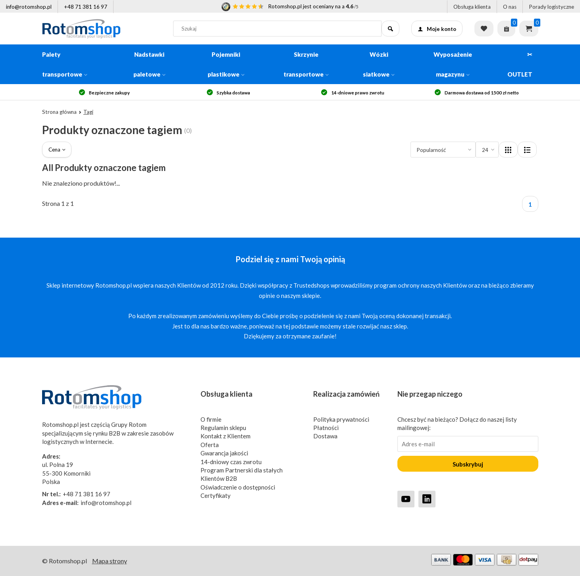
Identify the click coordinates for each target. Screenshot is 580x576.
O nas (509, 7)
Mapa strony (109, 560)
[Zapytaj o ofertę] (506, 28)
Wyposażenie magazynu (453, 64)
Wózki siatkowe (379, 64)
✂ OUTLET (519, 64)
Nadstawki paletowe (149, 64)
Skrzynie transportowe (306, 64)
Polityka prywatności (341, 419)
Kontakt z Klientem (225, 436)
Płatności (326, 427)
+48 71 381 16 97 (85, 7)
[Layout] (508, 149)
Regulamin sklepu (223, 427)
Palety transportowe (64, 64)
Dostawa (325, 436)
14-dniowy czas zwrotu (231, 461)
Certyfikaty (215, 495)
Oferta (209, 444)
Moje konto (437, 29)
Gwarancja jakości (224, 453)
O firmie (211, 419)
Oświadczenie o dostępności (237, 487)
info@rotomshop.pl (29, 7)
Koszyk (529, 28)
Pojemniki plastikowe (226, 64)
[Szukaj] (390, 28)
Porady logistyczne (551, 7)
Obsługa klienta (472, 7)
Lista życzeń (484, 28)
